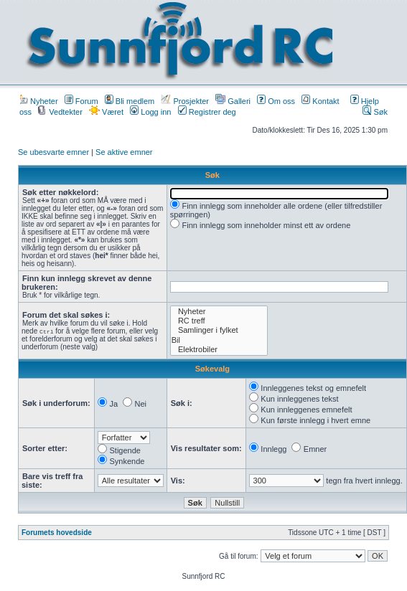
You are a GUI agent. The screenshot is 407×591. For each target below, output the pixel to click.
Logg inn (150, 112)
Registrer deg (207, 112)
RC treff (219, 321)
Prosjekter (185, 101)
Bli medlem (129, 101)
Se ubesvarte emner (53, 152)
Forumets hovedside (57, 532)
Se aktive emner (123, 152)
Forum (81, 101)
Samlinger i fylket (219, 330)
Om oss (276, 101)
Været (106, 112)
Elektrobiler (219, 349)
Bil (219, 340)
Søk (375, 112)
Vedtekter (60, 112)
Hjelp (364, 101)
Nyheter (38, 101)
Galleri (233, 101)
